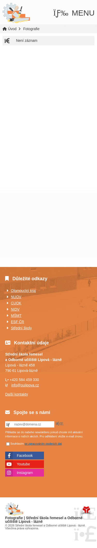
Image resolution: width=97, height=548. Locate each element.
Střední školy (21, 328)
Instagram (25, 473)
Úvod (16, 13)
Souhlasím (17, 443)
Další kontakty (16, 394)
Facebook (25, 455)
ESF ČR (17, 322)
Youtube (23, 464)
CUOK (16, 303)
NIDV (15, 309)
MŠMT (16, 315)
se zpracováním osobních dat (43, 443)
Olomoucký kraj (23, 291)
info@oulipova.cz (25, 385)
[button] (74, 13)
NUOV (16, 297)
